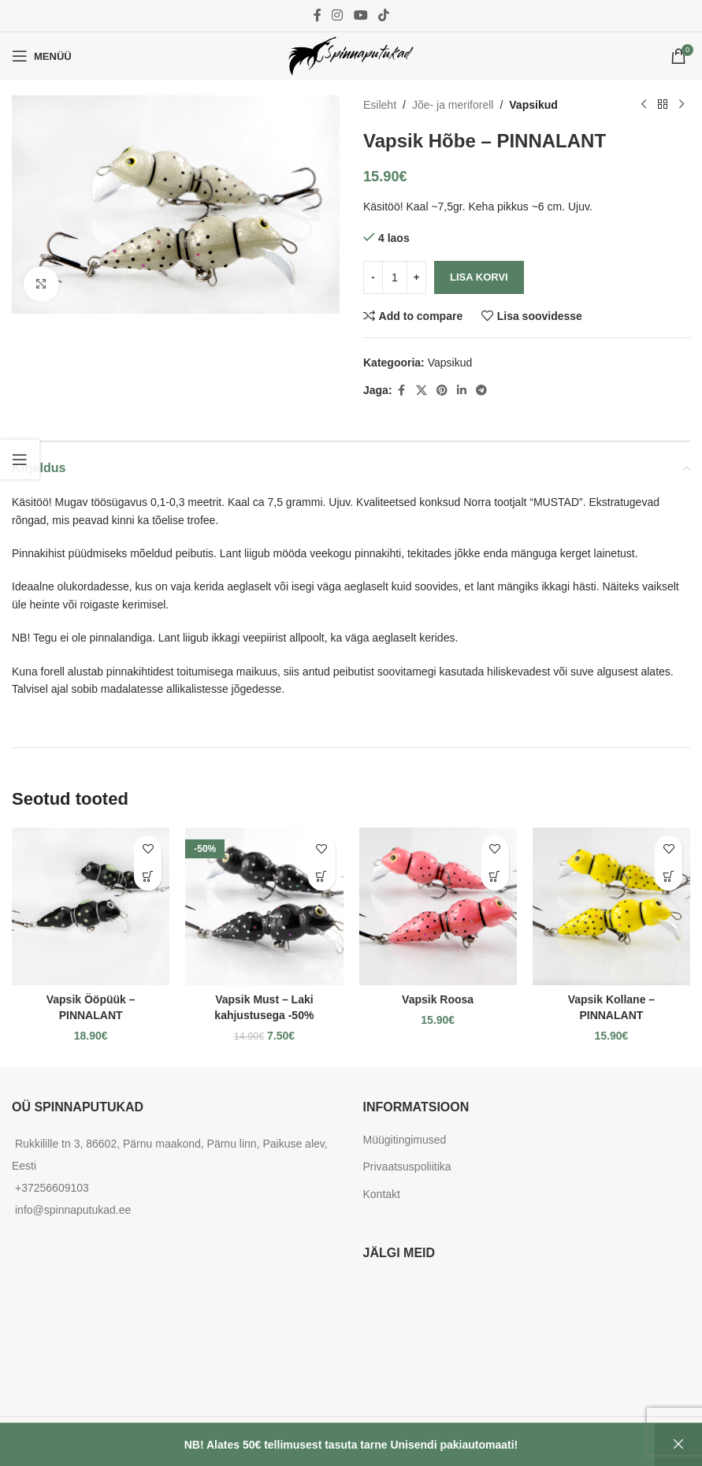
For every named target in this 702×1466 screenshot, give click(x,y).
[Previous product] (642, 104)
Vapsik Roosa (438, 999)
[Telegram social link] (480, 390)
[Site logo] (351, 55)
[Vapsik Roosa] (438, 906)
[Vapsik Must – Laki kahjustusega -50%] (264, 906)
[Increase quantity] (416, 277)
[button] (148, 877)
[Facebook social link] (317, 15)
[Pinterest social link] (441, 390)
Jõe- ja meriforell (451, 105)
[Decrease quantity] (373, 277)
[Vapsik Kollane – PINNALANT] (611, 906)
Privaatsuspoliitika (407, 1166)
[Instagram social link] (337, 15)
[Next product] (680, 104)
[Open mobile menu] (42, 56)
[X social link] (420, 390)
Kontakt (381, 1194)
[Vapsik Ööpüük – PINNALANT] (90, 906)
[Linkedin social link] (460, 390)
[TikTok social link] (383, 15)
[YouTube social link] (360, 15)
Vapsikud (533, 105)
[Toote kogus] (395, 277)
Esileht (379, 105)
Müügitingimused (405, 1139)
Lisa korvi (479, 277)
